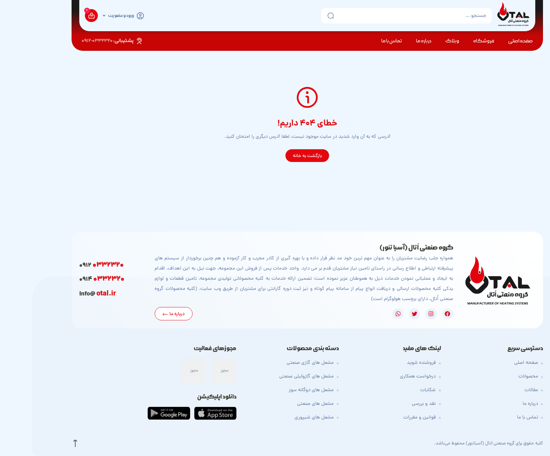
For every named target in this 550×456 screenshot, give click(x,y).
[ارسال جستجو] (296, 16)
